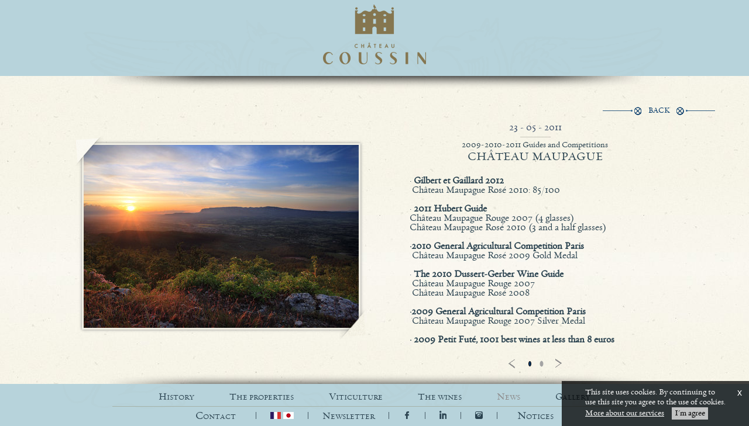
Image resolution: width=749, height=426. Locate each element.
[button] (535, 416)
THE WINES (440, 397)
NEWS (508, 397)
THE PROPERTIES (261, 397)
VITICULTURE (356, 397)
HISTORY (176, 397)
